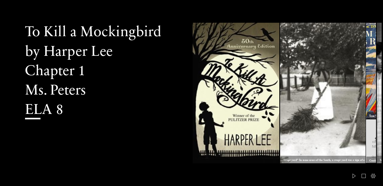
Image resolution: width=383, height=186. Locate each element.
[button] (354, 176)
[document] (191, 93)
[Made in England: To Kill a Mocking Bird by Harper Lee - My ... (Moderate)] (236, 93)
